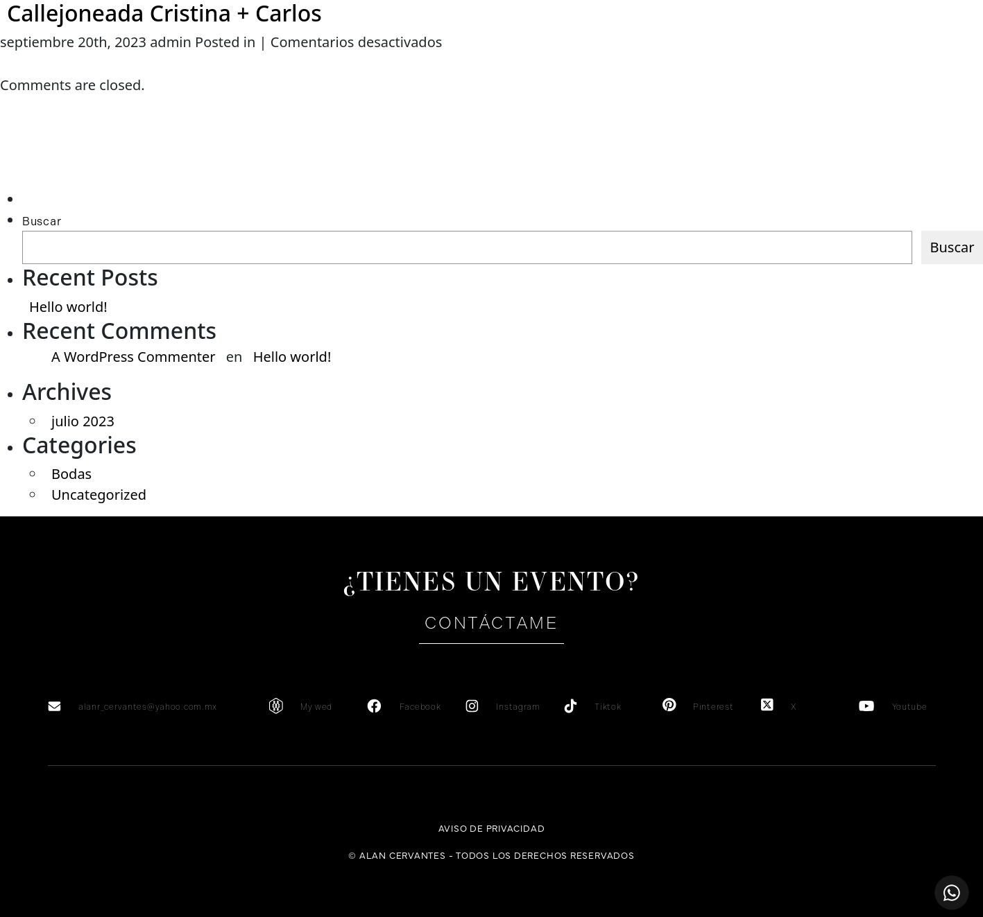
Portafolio (706, 60)
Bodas (71, 473)
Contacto (817, 60)
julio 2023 (82, 421)
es (891, 60)
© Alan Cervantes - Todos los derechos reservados (491, 854)
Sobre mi (165, 60)
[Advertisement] (87, 161)
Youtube (910, 707)
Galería (592, 60)
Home (55, 60)
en (917, 60)
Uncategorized (98, 494)
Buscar (41, 221)
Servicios (276, 60)
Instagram (518, 707)
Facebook (420, 707)
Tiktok (608, 707)
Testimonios (387, 60)
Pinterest (713, 707)
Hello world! (68, 306)
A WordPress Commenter (133, 356)
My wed (316, 707)
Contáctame (491, 623)
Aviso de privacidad (491, 827)
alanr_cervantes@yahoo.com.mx (147, 707)
